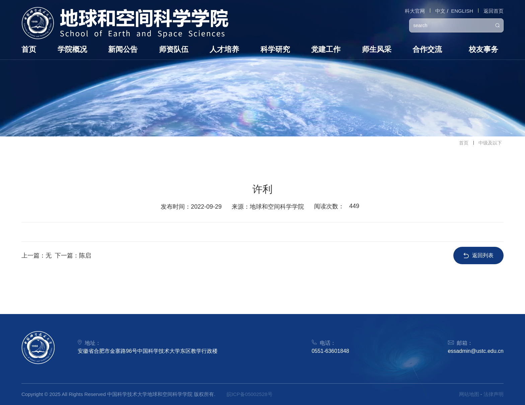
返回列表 (478, 255)
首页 (28, 49)
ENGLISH (462, 11)
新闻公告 (123, 49)
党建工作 (326, 49)
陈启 (85, 255)
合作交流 (427, 49)
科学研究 (275, 49)
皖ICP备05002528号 (250, 394)
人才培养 (224, 49)
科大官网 (415, 11)
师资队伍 (174, 49)
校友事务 (483, 49)
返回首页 (493, 11)
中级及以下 (490, 142)
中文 (440, 11)
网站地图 (469, 394)
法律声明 (493, 394)
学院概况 (72, 49)
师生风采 (376, 49)
